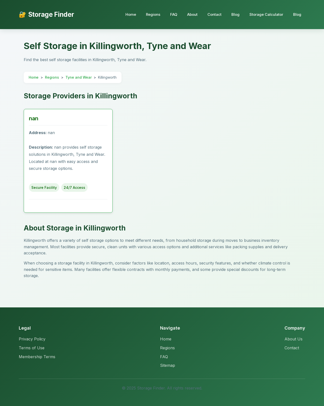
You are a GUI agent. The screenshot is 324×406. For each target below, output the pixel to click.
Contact (214, 14)
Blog (235, 14)
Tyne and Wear (78, 77)
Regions (153, 14)
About (192, 14)
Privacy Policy (32, 338)
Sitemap (167, 365)
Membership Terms (37, 356)
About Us (293, 338)
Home (130, 14)
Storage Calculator (266, 14)
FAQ (173, 14)
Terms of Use (31, 347)
